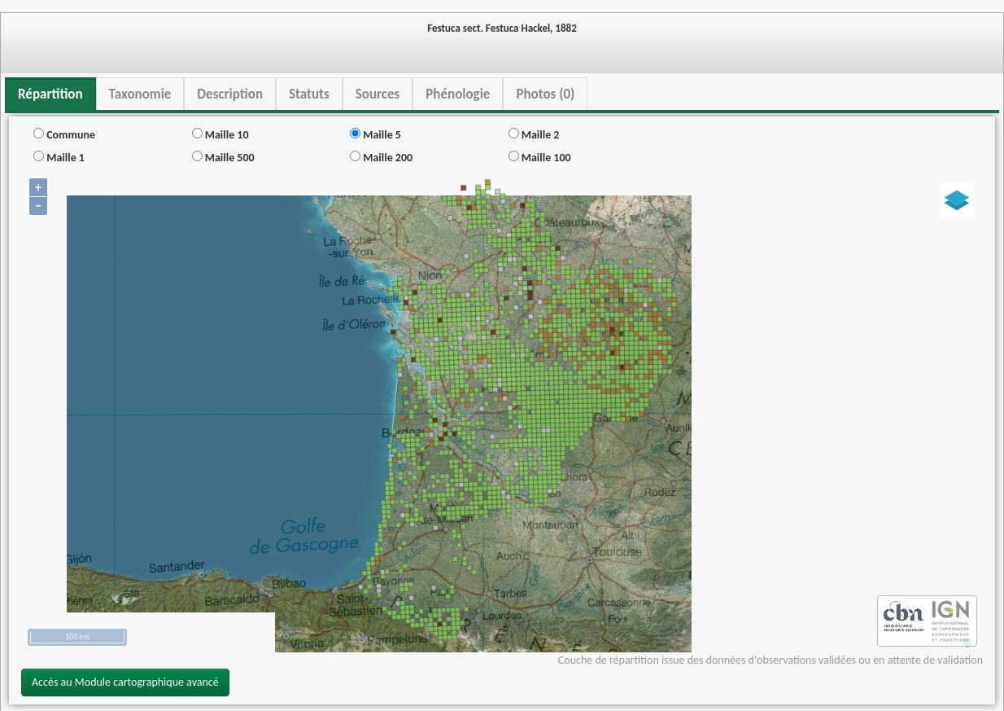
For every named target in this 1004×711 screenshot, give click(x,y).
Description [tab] (230, 94)
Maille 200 (381, 158)
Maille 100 (540, 158)
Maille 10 (220, 135)
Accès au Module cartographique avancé (125, 682)
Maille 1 (59, 158)
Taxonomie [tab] (140, 94)
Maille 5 (375, 135)
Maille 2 (534, 135)
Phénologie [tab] (458, 94)
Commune (64, 135)
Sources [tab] (378, 94)
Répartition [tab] (50, 94)
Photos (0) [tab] (545, 94)
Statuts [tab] (309, 94)
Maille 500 (223, 158)
